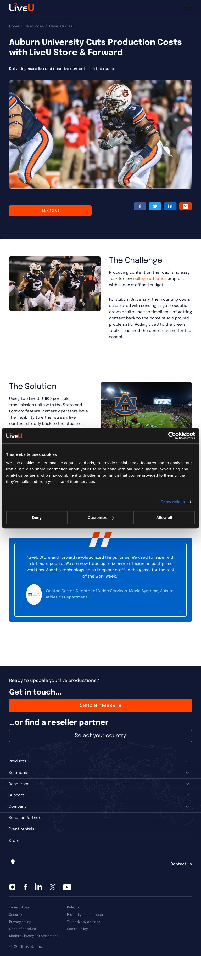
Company (17, 807)
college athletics (149, 279)
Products (17, 761)
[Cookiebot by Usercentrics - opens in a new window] (172, 435)
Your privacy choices (83, 922)
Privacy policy (20, 922)
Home (14, 26)
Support (16, 795)
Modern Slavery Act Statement (33, 936)
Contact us (181, 864)
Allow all (164, 517)
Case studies (61, 26)
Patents (73, 907)
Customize (101, 517)
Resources (34, 26)
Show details (173, 501)
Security (15, 915)
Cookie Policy (77, 929)
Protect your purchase (85, 915)
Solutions (18, 773)
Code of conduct (22, 929)
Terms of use (19, 907)
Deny (37, 517)
